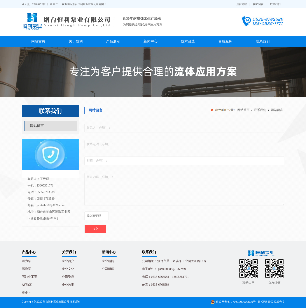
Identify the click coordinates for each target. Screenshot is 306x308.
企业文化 (68, 269)
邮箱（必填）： (97, 160)
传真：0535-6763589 (155, 284)
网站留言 (258, 4)
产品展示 (113, 41)
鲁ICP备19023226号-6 (271, 301)
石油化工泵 (29, 276)
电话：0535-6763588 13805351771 (165, 276)
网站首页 (38, 41)
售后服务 (225, 41)
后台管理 (241, 4)
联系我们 (275, 4)
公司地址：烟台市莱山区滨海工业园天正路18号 (174, 261)
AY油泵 (27, 284)
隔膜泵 (26, 269)
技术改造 (188, 41)
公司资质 (68, 276)
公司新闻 (108, 269)
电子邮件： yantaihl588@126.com (164, 269)
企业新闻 (108, 261)
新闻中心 (150, 41)
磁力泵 (26, 261)
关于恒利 (76, 41)
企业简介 (68, 261)
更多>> (26, 292)
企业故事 (68, 284)
